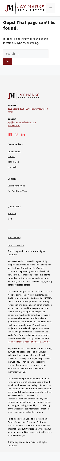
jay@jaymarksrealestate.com (22, 122)
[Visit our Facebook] (10, 134)
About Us (12, 213)
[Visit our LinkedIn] (23, 134)
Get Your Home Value (18, 191)
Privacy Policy (14, 237)
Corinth (11, 156)
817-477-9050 (14, 125)
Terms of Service (16, 245)
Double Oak (13, 161)
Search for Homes (16, 185)
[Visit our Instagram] (16, 134)
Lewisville (12, 167)
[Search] (7, 61)
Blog (10, 218)
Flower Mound (14, 151)
